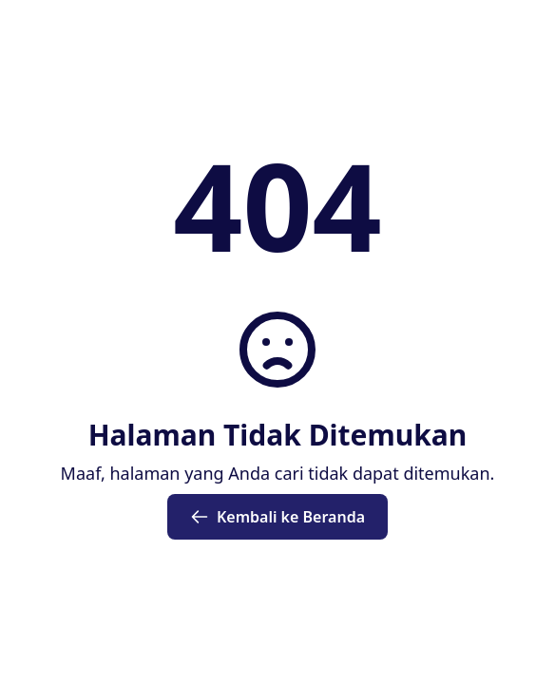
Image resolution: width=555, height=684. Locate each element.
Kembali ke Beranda (277, 516)
